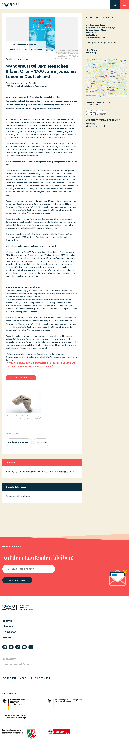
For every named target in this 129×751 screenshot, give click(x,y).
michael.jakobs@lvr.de (96, 126)
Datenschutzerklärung (16, 664)
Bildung (7, 620)
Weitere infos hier (19, 378)
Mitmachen (9, 632)
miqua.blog (91, 53)
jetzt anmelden (17, 580)
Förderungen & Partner (26, 678)
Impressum (9, 659)
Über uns (7, 626)
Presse (6, 637)
